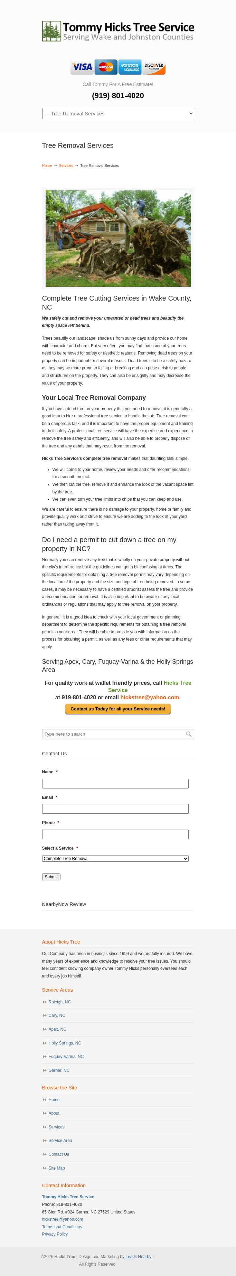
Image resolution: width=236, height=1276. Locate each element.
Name (50, 771)
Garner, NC (59, 1070)
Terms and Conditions (62, 1227)
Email (50, 797)
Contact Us (59, 1154)
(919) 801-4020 (118, 95)
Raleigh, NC (60, 1002)
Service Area (60, 1140)
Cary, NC (57, 1015)
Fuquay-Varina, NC (66, 1056)
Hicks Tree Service (118, 28)
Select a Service (60, 848)
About (54, 1113)
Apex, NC (57, 1029)
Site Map (57, 1168)
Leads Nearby (138, 1256)
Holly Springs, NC (65, 1043)
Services (66, 165)
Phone (50, 822)
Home (47, 165)
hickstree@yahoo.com (149, 697)
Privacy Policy (55, 1234)
